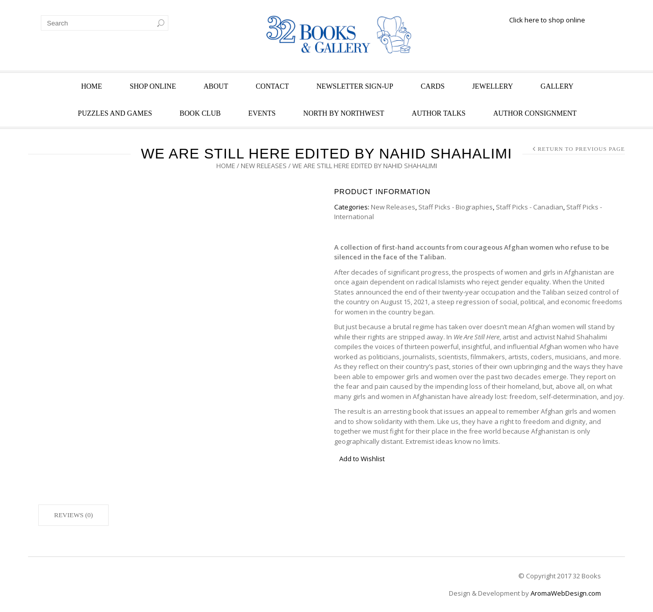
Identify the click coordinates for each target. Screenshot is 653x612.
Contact (272, 86)
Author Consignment (535, 113)
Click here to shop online (547, 19)
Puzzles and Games (115, 113)
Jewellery (492, 86)
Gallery (557, 86)
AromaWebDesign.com (566, 593)
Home (91, 86)
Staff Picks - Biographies (455, 206)
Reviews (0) (73, 515)
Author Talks (439, 113)
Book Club (200, 113)
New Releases (264, 165)
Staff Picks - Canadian (529, 206)
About (216, 86)
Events (262, 113)
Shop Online (153, 86)
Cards (433, 86)
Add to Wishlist (362, 458)
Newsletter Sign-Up (354, 86)
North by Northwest (343, 113)
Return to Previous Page (581, 149)
